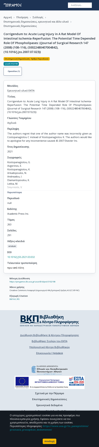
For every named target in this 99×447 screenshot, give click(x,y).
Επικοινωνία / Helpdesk (49, 353)
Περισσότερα (14, 192)
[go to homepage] (13, 5)
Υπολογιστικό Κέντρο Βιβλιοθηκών (49, 347)
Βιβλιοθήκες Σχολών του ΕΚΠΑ (49, 341)
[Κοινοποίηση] (94, 67)
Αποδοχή (49, 441)
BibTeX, (13, 299)
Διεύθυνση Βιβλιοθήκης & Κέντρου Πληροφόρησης (49, 335)
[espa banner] (50, 382)
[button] (12, 246)
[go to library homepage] (49, 320)
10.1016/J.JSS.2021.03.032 (21, 257)
